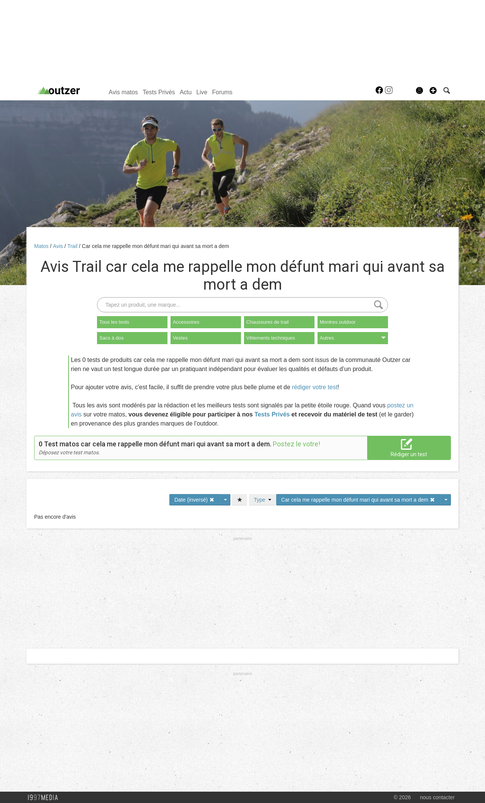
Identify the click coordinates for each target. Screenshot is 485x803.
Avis (58, 246)
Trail (73, 246)
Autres (353, 338)
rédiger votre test (315, 387)
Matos (42, 246)
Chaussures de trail (267, 322)
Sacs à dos (111, 338)
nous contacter (437, 797)
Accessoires (186, 322)
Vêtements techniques (270, 338)
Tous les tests (114, 322)
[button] (433, 90)
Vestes (180, 338)
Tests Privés (158, 92)
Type (262, 500)
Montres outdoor (338, 322)
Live (201, 92)
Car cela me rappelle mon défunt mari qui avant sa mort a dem (155, 246)
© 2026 (402, 797)
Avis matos (123, 92)
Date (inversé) (194, 500)
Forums (222, 92)
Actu (186, 92)
